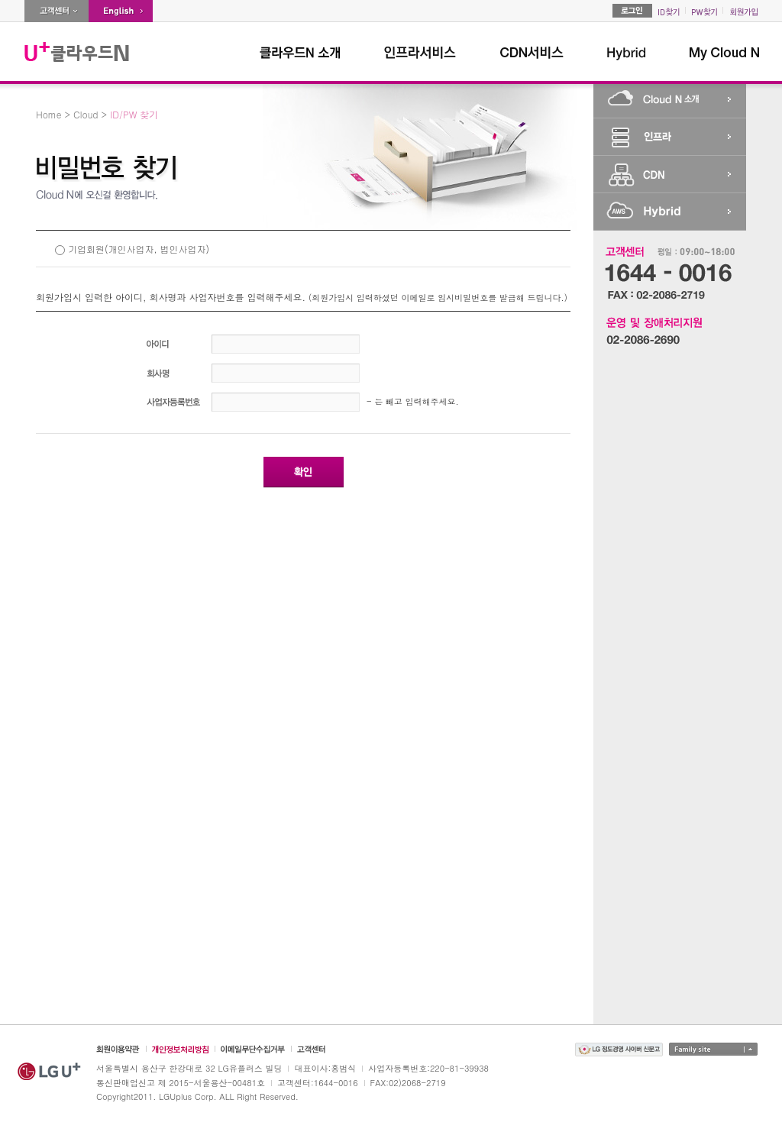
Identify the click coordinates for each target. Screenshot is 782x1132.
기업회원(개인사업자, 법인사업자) (138, 248)
